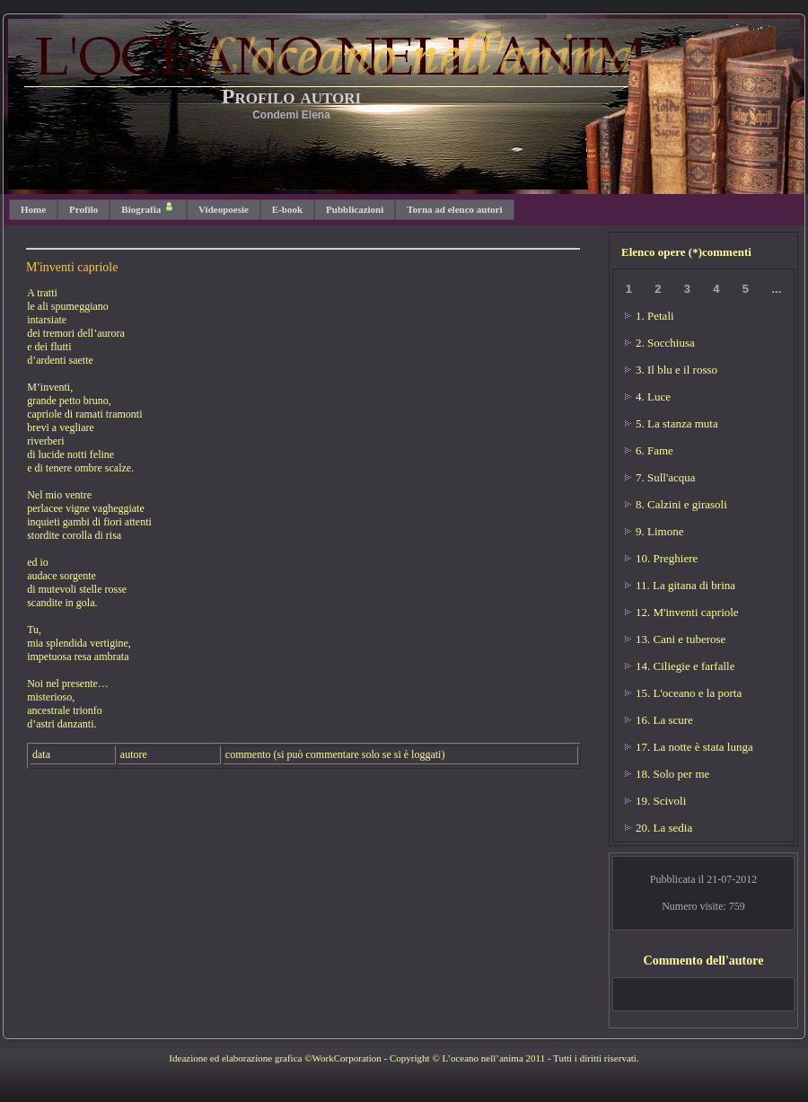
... (776, 288)
